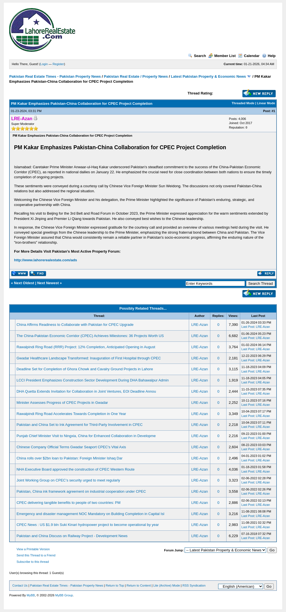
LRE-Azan (199, 324)
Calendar (248, 56)
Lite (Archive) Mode (166, 585)
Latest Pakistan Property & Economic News (208, 76)
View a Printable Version (33, 549)
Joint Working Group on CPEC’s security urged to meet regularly (68, 480)
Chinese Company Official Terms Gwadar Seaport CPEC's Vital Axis (71, 447)
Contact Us (19, 585)
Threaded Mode (243, 103)
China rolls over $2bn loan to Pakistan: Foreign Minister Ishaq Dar (69, 458)
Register (58, 64)
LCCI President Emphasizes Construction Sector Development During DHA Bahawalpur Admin (92, 380)
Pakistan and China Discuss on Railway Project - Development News (71, 536)
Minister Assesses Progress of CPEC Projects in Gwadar (62, 402)
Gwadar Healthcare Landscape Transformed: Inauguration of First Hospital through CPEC (88, 358)
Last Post (247, 326)
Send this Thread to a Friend (35, 555)
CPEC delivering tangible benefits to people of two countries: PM (68, 502)
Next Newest (48, 283)
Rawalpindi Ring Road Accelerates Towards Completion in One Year (71, 414)
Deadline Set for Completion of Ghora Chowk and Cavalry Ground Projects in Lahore (84, 369)
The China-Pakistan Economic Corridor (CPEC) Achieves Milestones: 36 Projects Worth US (90, 336)
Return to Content (139, 585)
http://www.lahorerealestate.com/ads (45, 260)
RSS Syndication (194, 585)
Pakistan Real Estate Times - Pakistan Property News (55, 76)
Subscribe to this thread (32, 561)
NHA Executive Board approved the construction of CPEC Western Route (75, 469)
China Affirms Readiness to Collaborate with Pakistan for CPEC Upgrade (75, 324)
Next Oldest (24, 283)
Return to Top (115, 585)
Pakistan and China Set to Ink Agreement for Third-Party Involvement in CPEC (79, 425)
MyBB (31, 595)
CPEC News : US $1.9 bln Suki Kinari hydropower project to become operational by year (87, 525)
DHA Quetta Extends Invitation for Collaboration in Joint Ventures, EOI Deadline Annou (86, 391)
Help (269, 56)
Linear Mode (266, 103)
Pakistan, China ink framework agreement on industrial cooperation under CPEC (81, 491)
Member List (222, 56)
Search (197, 56)
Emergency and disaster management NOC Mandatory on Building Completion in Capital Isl (90, 514)
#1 (273, 111)
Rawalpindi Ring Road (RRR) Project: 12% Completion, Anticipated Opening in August (85, 347)
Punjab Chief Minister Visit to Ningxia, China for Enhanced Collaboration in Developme (86, 436)
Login (44, 64)
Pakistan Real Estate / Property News (136, 76)
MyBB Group (64, 595)
